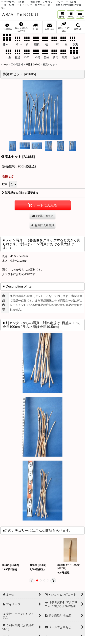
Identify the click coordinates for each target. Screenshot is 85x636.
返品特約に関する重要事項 (20, 192)
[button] (80, 14)
